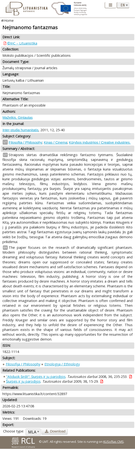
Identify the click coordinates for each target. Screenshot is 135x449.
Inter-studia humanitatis (20, 130)
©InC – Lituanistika (22, 43)
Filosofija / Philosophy (25, 142)
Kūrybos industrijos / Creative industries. (100, 142)
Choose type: (13, 431)
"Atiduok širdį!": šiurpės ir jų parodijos (36, 376)
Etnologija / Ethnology (62, 364)
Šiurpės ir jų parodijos (23, 381)
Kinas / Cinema (55, 142)
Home (9, 20)
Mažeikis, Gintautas (17, 117)
